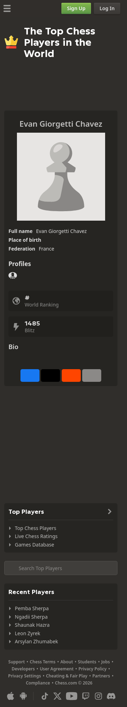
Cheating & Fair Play (66, 676)
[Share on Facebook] (30, 375)
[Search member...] (60, 568)
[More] (91, 375)
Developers (23, 669)
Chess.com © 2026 (73, 683)
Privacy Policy (93, 669)
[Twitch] (85, 696)
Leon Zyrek (27, 633)
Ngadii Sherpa (31, 616)
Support (16, 662)
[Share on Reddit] (71, 375)
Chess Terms (42, 662)
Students (87, 662)
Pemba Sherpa (32, 608)
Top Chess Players (35, 528)
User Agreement (57, 669)
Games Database (34, 544)
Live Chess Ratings (36, 536)
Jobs (105, 662)
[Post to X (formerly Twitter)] (50, 375)
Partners (101, 676)
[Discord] (111, 696)
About (66, 662)
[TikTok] (45, 696)
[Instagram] (98, 696)
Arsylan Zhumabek (36, 641)
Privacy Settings (24, 676)
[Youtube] (71, 696)
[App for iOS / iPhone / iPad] (10, 696)
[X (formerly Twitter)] (57, 696)
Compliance (38, 683)
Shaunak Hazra (32, 624)
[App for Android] (23, 696)
